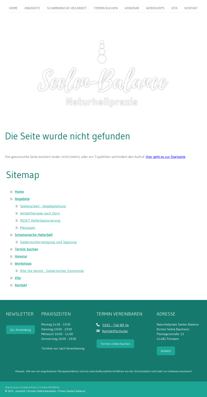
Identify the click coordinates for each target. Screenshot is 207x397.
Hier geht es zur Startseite (165, 157)
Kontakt (191, 8)
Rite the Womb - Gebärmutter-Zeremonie (52, 271)
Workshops (155, 8)
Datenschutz (29, 387)
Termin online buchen (115, 344)
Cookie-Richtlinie (49, 387)
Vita (174, 8)
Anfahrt (166, 351)
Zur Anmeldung (20, 330)
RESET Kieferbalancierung (40, 220)
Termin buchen (106, 8)
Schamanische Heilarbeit (67, 8)
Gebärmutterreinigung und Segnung (48, 242)
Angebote (32, 8)
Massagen (27, 227)
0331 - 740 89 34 (116, 325)
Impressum (12, 387)
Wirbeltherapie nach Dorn (40, 213)
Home (13, 8)
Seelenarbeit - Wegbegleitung (43, 206)
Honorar (132, 8)
